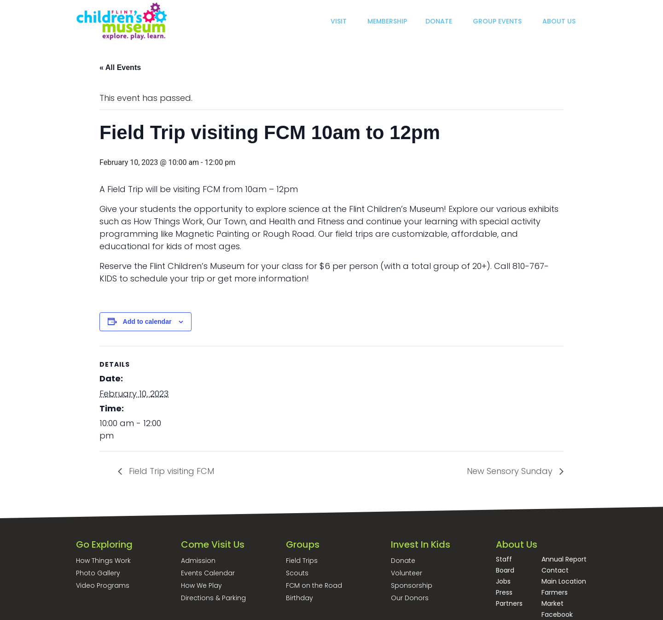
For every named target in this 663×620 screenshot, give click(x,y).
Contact (555, 570)
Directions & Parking (213, 597)
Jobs (503, 581)
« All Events (120, 67)
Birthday (299, 597)
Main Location (563, 581)
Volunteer (406, 573)
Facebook (557, 614)
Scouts (297, 573)
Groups (303, 544)
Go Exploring (104, 544)
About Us (516, 544)
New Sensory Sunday (511, 471)
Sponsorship (411, 585)
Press (504, 592)
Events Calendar (208, 573)
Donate (403, 560)
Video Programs (102, 585)
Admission (198, 560)
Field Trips (302, 560)
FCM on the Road (314, 585)
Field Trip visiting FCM (170, 471)
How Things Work (103, 560)
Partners (509, 603)
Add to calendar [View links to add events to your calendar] (147, 321)
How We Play (201, 585)
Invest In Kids (420, 544)
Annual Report (564, 559)
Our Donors (410, 597)
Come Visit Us (212, 544)
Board (505, 570)
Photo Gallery (98, 573)
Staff (504, 559)
